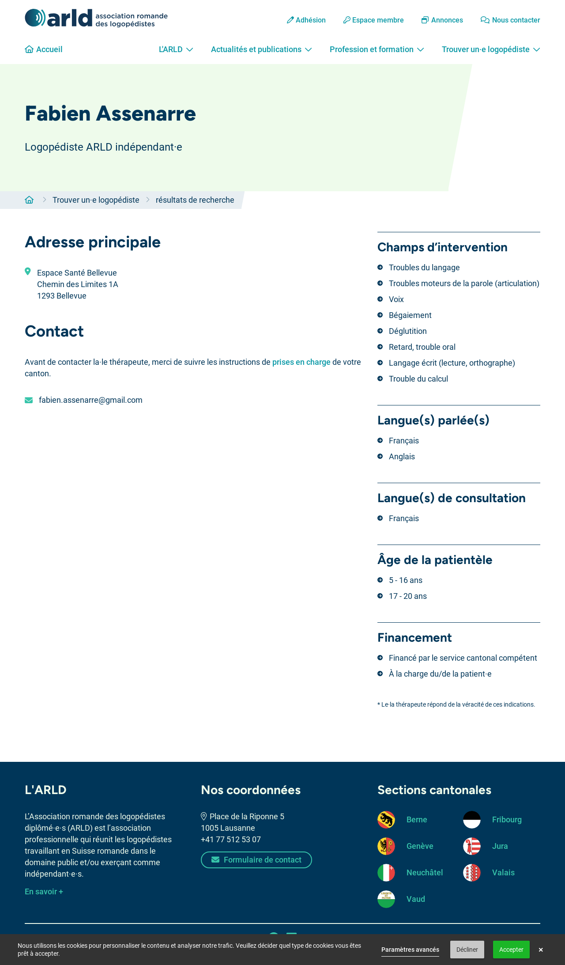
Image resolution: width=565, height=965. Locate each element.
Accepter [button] (511, 949)
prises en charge (301, 362)
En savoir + (44, 891)
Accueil (44, 49)
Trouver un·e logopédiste (491, 49)
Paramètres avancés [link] (410, 949)
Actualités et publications (261, 49)
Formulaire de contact (256, 859)
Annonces (442, 20)
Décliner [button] (467, 949)
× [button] (541, 949)
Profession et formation (377, 49)
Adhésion (306, 20)
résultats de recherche (195, 199)
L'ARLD (176, 49)
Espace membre (373, 20)
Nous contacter (510, 20)
